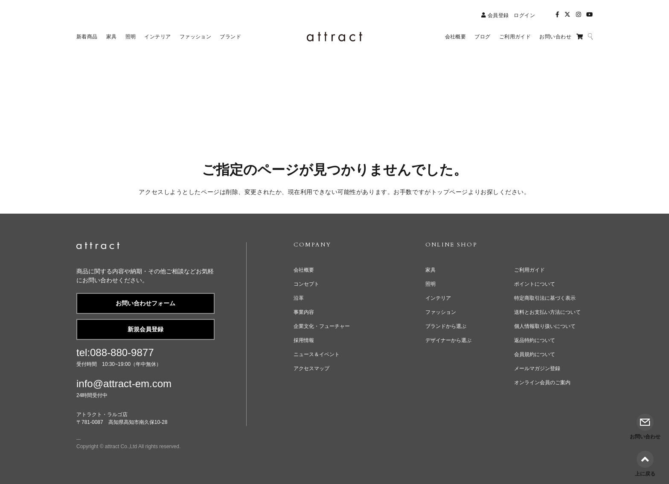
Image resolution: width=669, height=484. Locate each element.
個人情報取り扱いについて (545, 326)
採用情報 (304, 340)
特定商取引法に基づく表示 (545, 298)
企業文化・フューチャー (322, 326)
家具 (430, 270)
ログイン (524, 15)
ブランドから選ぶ (445, 326)
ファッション (440, 312)
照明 (430, 284)
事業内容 (304, 312)
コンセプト (306, 284)
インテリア (438, 298)
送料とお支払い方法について (547, 312)
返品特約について (534, 340)
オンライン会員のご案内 (542, 382)
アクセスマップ (311, 368)
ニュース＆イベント (317, 354)
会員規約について (534, 354)
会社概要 (304, 270)
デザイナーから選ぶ (448, 340)
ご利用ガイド (529, 270)
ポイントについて (534, 284)
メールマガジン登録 (537, 368)
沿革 (299, 298)
